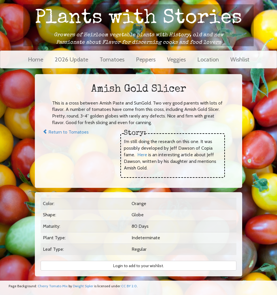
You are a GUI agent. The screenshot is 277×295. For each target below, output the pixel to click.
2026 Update (71, 59)
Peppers (145, 59)
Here (142, 154)
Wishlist (239, 59)
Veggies (176, 59)
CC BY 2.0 (129, 286)
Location (208, 59)
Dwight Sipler (83, 286)
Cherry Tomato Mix (53, 286)
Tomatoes (112, 59)
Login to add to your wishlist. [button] (138, 265)
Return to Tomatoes (66, 132)
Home (35, 59)
